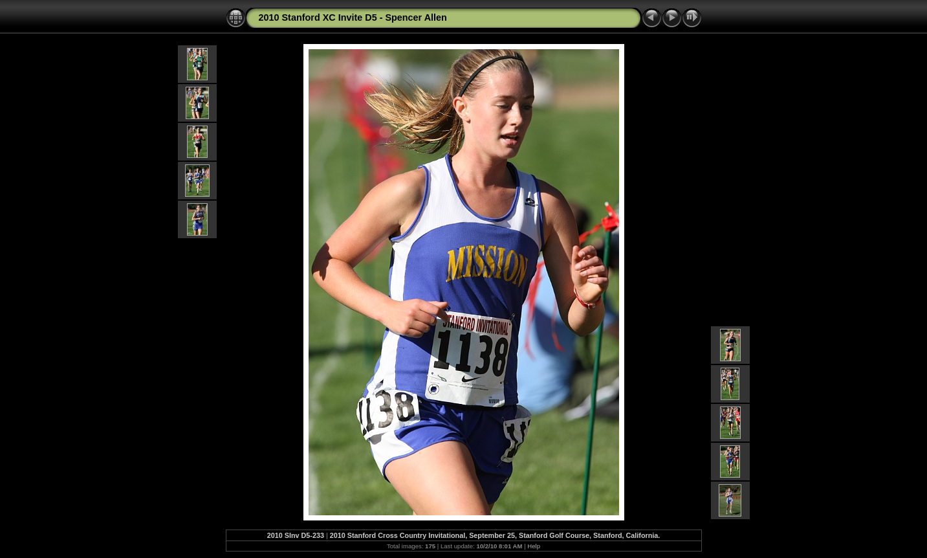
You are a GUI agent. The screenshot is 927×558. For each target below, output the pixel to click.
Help (533, 546)
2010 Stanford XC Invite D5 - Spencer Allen (353, 17)
